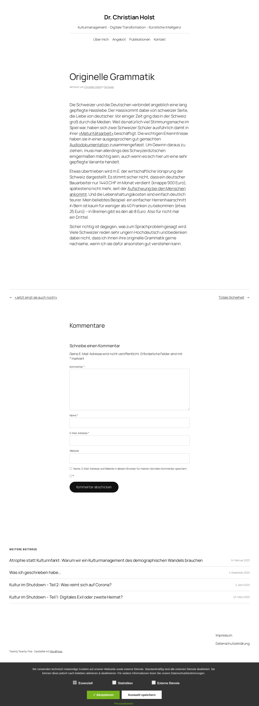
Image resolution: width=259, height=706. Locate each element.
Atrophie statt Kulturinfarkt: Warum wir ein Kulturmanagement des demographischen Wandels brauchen (106, 560)
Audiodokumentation (89, 145)
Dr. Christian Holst (129, 17)
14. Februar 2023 (240, 560)
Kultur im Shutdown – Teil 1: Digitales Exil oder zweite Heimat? (66, 597)
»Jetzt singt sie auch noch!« (36, 297)
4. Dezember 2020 (239, 572)
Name (74, 415)
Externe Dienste (166, 683)
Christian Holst (92, 87)
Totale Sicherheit (231, 297)
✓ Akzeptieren (103, 694)
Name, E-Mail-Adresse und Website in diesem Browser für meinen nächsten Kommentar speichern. (130, 468)
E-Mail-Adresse (79, 433)
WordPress (56, 651)
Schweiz (109, 87)
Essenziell (83, 683)
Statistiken (122, 683)
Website (74, 450)
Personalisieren (123, 703)
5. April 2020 (243, 585)
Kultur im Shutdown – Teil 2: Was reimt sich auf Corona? (60, 584)
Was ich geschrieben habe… (35, 572)
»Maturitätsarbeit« (96, 133)
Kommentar (77, 366)
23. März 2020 (241, 597)
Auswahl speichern (142, 694)
